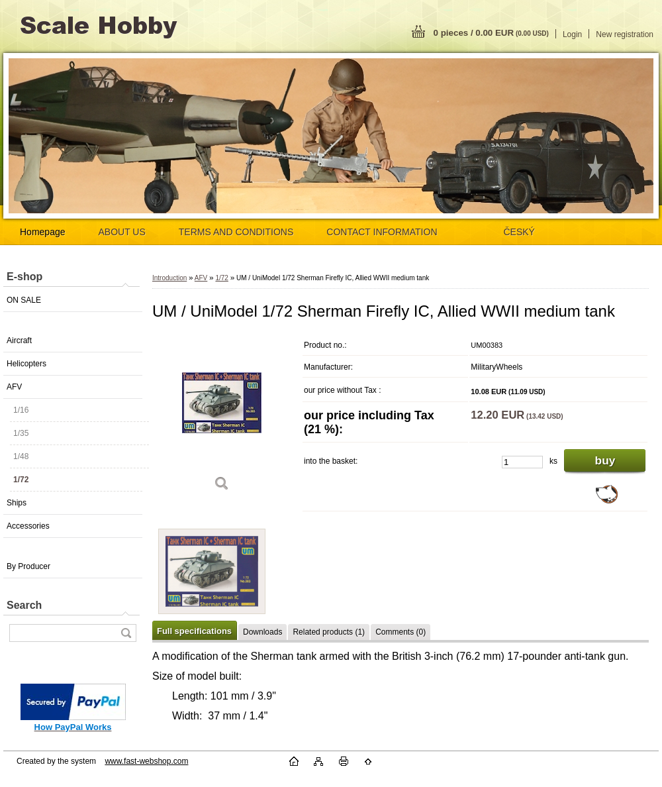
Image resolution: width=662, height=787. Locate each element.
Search (24, 605)
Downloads (262, 632)
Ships (16, 502)
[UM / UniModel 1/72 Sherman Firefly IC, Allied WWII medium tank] (222, 417)
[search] (125, 633)
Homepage (43, 232)
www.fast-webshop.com (146, 761)
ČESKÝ (519, 232)
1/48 (20, 456)
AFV (14, 387)
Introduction (169, 278)
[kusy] (522, 462)
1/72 (20, 479)
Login (572, 34)
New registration (624, 34)
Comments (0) (400, 632)
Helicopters (26, 363)
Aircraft (19, 340)
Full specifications (194, 631)
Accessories (28, 526)
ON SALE (24, 300)
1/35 (20, 433)
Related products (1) (329, 632)
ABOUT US (122, 232)
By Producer (28, 566)
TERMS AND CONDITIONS (236, 232)
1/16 (20, 410)
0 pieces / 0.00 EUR (491, 33)
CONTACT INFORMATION (381, 232)
